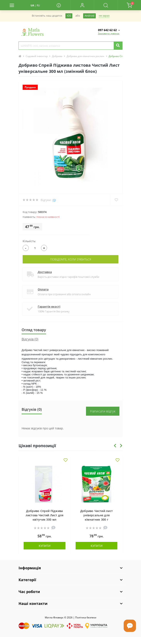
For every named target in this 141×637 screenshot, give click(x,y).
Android (89, 15)
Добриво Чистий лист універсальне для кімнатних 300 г (96, 515)
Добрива (57, 56)
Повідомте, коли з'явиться (70, 259)
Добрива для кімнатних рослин (85, 56)
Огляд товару (34, 329)
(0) (54, 200)
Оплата (43, 289)
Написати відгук (103, 411)
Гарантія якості (49, 306)
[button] (82, 5)
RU (38, 5)
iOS (69, 15)
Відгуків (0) (30, 339)
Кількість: (29, 241)
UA (32, 5)
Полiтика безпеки (85, 617)
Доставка (45, 272)
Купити (45, 546)
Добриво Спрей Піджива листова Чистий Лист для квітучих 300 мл (45, 515)
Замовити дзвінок (108, 33)
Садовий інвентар (37, 56)
